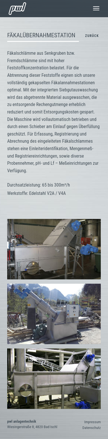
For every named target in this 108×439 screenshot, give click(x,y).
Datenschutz (91, 428)
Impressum (92, 422)
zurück (92, 36)
